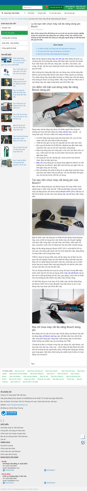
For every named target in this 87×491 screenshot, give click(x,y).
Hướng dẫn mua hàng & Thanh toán (13, 430)
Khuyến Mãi (42, 13)
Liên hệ (3, 439)
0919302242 (49, 483)
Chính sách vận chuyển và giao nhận (13, 433)
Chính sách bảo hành (8, 448)
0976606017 (49, 470)
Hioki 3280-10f (15, 382)
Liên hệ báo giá (69, 13)
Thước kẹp (70, 379)
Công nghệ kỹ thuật (9, 48)
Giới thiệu (31, 13)
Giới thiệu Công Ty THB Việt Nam (12, 428)
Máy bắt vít (50, 374)
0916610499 (8, 470)
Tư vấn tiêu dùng (55, 13)
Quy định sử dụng (7, 445)
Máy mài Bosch (63, 374)
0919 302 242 (80, 7)
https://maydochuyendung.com (17, 405)
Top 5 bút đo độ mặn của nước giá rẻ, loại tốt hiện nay (20, 117)
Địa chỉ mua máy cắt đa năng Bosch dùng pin (53, 54)
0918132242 (8, 483)
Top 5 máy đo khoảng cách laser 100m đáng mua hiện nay (20, 138)
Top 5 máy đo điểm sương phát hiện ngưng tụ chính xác (19, 163)
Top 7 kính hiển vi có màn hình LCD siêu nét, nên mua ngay (20, 71)
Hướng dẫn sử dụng (9, 38)
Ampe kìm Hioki (29, 379)
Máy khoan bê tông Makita (18, 374)
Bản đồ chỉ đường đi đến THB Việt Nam (14, 436)
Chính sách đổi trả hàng (9, 454)
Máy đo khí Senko (15, 379)
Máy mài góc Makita (30, 376)
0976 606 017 (70, 7)
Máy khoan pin (20, 371)
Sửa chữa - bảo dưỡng (10, 43)
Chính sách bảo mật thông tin (10, 451)
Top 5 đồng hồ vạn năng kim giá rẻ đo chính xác (19, 106)
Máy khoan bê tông (68, 371)
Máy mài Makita (15, 376)
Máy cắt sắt (44, 376)
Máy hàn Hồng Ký (57, 376)
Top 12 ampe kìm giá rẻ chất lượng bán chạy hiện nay (20, 149)
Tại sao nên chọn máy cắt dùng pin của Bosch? (54, 51)
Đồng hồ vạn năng (43, 379)
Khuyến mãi (6, 28)
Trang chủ (4, 19)
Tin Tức (11, 19)
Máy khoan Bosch (52, 371)
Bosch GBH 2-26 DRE (30, 382)
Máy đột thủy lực (58, 379)
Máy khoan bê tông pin (35, 371)
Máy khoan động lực (37, 374)
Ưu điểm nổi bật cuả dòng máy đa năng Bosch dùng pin (56, 48)
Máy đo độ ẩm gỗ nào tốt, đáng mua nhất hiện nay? (19, 127)
